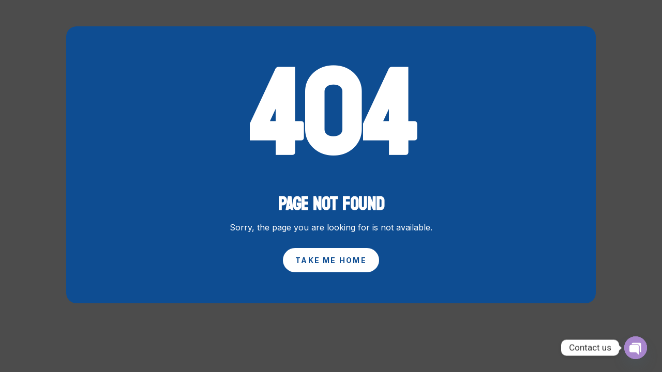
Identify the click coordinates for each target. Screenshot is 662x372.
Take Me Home (331, 260)
